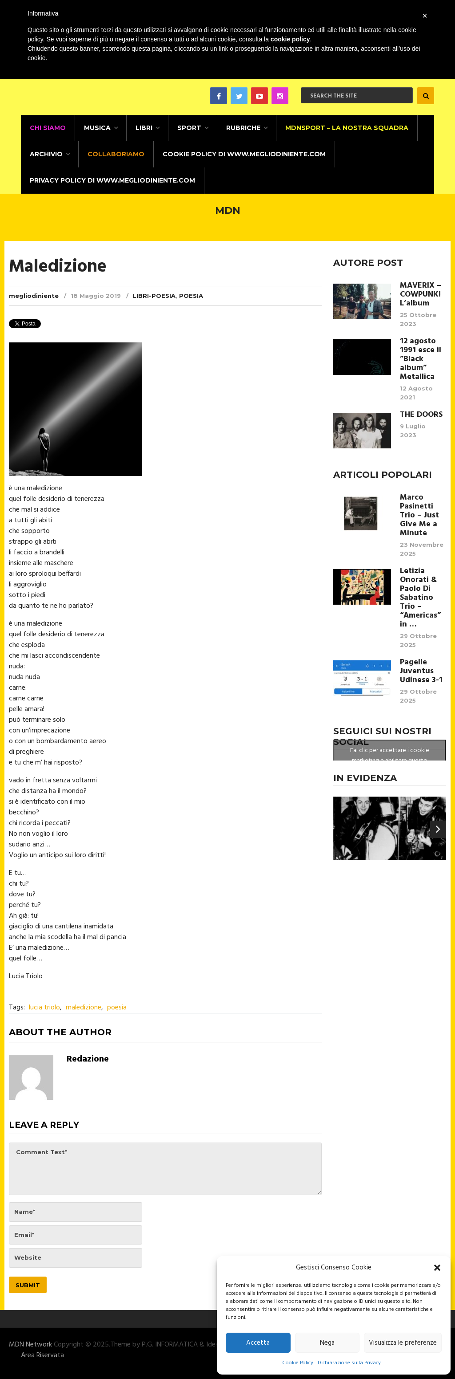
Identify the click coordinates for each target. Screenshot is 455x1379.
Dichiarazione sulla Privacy (349, 1363)
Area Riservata (42, 1355)
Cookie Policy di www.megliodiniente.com (244, 154)
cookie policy (290, 39)
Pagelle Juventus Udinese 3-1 (421, 671)
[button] (437, 1267)
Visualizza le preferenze (403, 1343)
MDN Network (30, 1345)
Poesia (191, 295)
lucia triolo (44, 1007)
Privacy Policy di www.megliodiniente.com (112, 180)
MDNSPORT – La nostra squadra (346, 128)
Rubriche (243, 128)
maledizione (83, 1007)
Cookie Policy (297, 1363)
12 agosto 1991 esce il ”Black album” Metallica (420, 359)
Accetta (258, 1343)
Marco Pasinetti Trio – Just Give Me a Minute (419, 515)
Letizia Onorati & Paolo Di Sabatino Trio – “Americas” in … (420, 598)
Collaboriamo (116, 154)
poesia (117, 1007)
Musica (97, 128)
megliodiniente (34, 295)
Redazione (88, 1059)
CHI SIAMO (48, 128)
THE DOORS (421, 415)
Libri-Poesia (154, 295)
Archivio (46, 154)
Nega (327, 1343)
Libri (144, 128)
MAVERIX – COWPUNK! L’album (420, 294)
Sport (189, 128)
